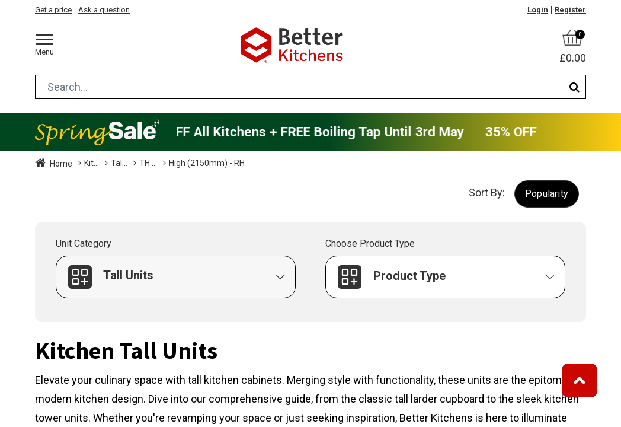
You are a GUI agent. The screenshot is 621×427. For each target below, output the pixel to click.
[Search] (574, 86)
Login (537, 10)
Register (570, 10)
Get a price (53, 10)
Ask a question (104, 10)
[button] (546, 193)
